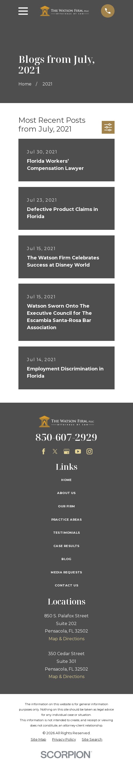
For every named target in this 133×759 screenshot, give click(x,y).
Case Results (66, 546)
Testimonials (66, 532)
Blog (66, 559)
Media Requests (66, 572)
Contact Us (66, 585)
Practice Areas (66, 519)
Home (66, 480)
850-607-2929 (66, 437)
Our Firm (66, 506)
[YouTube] (78, 451)
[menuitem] (38, 739)
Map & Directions (66, 638)
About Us (66, 493)
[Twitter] (55, 451)
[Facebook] (43, 451)
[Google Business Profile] (66, 451)
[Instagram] (89, 451)
